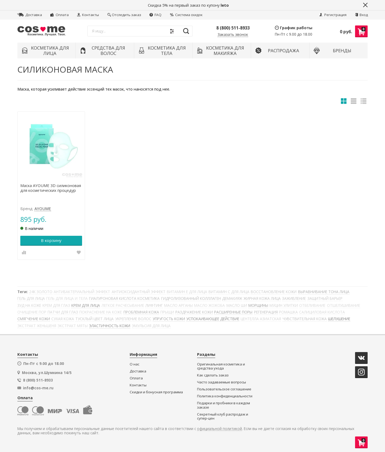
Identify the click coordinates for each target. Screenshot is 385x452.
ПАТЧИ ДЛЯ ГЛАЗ (63, 312)
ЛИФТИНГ (154, 305)
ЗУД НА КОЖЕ (29, 305)
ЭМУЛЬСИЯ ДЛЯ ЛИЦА (151, 325)
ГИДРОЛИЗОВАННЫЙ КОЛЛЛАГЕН (191, 298)
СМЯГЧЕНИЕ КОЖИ (33, 318)
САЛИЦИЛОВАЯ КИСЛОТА (322, 312)
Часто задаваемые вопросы (221, 382)
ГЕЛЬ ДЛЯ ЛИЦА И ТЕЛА (67, 298)
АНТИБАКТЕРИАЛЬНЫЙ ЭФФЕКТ (82, 291)
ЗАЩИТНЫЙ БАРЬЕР (324, 298)
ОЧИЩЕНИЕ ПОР (31, 312)
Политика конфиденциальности (224, 396)
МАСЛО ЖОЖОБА (209, 305)
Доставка (29, 14)
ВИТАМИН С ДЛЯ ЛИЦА (229, 291)
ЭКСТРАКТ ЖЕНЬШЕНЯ (36, 325)
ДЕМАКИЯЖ (232, 298)
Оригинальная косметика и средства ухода (221, 366)
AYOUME (42, 208)
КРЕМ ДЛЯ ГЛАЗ (56, 305)
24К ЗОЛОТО (40, 291)
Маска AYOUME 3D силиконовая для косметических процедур (50, 188)
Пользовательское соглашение (224, 389)
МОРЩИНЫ (258, 305)
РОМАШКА (288, 312)
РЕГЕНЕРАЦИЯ (266, 312)
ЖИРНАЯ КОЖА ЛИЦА (262, 298)
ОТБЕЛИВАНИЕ (312, 305)
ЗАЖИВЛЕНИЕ (294, 298)
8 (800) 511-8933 (233, 27)
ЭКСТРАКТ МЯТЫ (72, 325)
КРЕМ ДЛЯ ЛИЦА (85, 305)
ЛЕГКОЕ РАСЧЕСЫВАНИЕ (123, 305)
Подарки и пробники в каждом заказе (223, 405)
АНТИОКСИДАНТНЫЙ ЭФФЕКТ (138, 291)
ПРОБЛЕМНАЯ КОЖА (141, 312)
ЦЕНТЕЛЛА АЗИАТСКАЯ (261, 318)
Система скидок (186, 14)
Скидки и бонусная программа (156, 392)
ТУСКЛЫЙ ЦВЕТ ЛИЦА (94, 318)
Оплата (59, 14)
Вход (361, 14)
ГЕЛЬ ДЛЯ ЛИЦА (31, 298)
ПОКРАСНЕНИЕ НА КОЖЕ (100, 312)
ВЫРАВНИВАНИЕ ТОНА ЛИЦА (323, 291)
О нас (134, 364)
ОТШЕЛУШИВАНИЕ (343, 305)
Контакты (88, 14)
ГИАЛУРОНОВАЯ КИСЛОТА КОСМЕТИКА (124, 298)
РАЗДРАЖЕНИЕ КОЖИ (194, 312)
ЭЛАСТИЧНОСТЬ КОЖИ (109, 325)
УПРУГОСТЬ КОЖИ (169, 318)
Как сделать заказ (213, 375)
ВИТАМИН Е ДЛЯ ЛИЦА (187, 291)
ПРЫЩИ (167, 312)
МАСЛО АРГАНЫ (178, 305)
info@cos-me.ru (38, 388)
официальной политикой (219, 429)
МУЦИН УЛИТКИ (284, 305)
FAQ (155, 14)
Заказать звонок (233, 34)
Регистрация (332, 14)
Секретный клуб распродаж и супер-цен (222, 416)
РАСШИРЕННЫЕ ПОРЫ (233, 312)
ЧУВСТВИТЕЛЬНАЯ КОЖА (305, 318)
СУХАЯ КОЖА (62, 318)
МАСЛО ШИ (236, 305)
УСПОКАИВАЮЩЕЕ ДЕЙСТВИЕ (212, 318)
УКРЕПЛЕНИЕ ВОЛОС (133, 318)
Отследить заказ (124, 14)
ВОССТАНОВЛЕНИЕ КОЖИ (274, 291)
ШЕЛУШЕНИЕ (339, 318)
